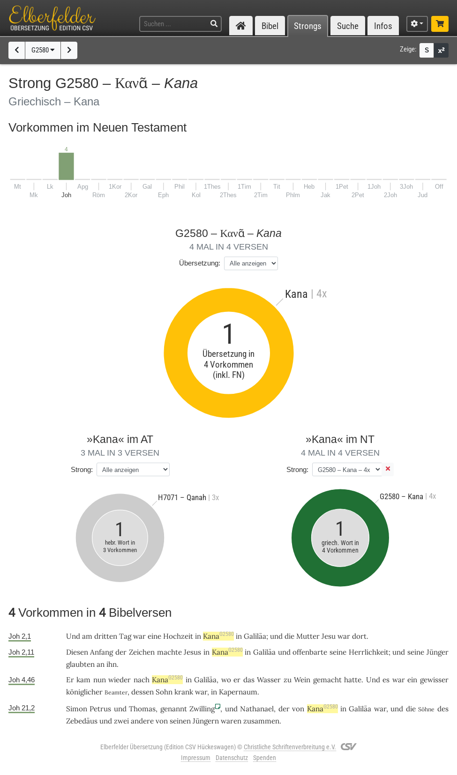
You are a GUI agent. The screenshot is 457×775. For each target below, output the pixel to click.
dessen (142, 691)
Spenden (264, 757)
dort (359, 636)
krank (183, 691)
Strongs (308, 26)
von (298, 708)
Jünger (438, 652)
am (87, 636)
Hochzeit (178, 636)
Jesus (192, 652)
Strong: (82, 469)
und (276, 636)
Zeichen (142, 652)
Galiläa (255, 636)
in (198, 636)
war (139, 636)
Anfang (101, 652)
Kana (218, 636)
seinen (180, 720)
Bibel (270, 26)
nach (142, 679)
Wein (302, 679)
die (289, 636)
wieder (119, 679)
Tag (125, 636)
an (101, 664)
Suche (348, 26)
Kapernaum (238, 691)
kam (83, 679)
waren (231, 720)
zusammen (261, 720)
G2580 (43, 50)
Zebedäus (81, 720)
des (443, 708)
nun (99, 679)
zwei (121, 720)
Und (73, 636)
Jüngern (206, 720)
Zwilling (202, 708)
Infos (383, 26)
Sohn (164, 691)
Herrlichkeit (369, 652)
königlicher (84, 691)
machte (169, 652)
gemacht (327, 679)
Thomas (142, 708)
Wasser (269, 679)
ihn (111, 664)
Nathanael (257, 708)
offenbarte (309, 652)
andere (142, 720)
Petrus (100, 708)
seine (338, 652)
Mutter (308, 636)
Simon (76, 708)
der (121, 652)
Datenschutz (232, 757)
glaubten (80, 664)
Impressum (195, 757)
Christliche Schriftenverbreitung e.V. (290, 747)
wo (226, 679)
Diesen (77, 652)
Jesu (329, 636)
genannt (173, 708)
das (249, 679)
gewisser (434, 679)
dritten (105, 636)
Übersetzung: (199, 263)
